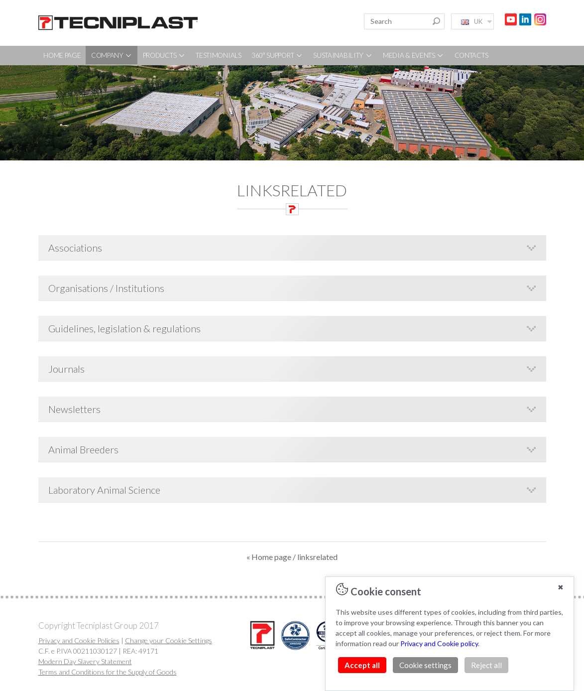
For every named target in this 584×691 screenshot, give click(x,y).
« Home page (268, 556)
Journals (66, 369)
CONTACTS (471, 55)
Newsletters (74, 409)
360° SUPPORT (277, 55)
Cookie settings (425, 665)
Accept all (362, 665)
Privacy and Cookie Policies (78, 640)
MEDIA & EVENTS (414, 55)
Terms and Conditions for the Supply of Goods (107, 672)
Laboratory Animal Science (104, 490)
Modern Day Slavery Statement (85, 661)
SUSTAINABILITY (343, 55)
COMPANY (112, 55)
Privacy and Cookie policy (439, 643)
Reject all (486, 665)
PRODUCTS (164, 55)
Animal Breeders (83, 449)
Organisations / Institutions (106, 288)
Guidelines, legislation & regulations (124, 328)
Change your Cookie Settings (168, 640)
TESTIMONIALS (218, 55)
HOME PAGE (62, 55)
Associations (75, 248)
